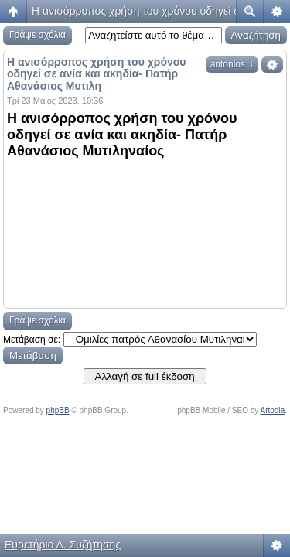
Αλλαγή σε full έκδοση (145, 376)
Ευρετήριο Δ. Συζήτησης (63, 544)
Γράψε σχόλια (37, 34)
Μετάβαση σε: (31, 339)
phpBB (58, 410)
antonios (232, 64)
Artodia (273, 410)
